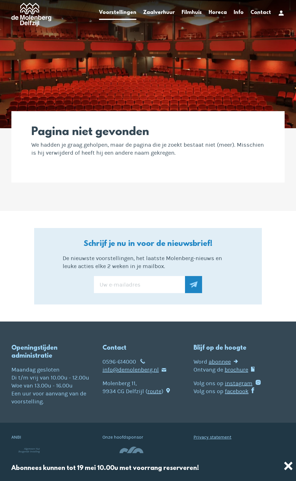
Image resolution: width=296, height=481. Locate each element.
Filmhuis (192, 13)
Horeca (218, 13)
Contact (260, 13)
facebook (236, 391)
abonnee (220, 361)
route (154, 391)
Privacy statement (212, 437)
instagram (238, 383)
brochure (236, 369)
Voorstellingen (117, 13)
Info (239, 13)
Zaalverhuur (159, 13)
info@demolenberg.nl (130, 369)
